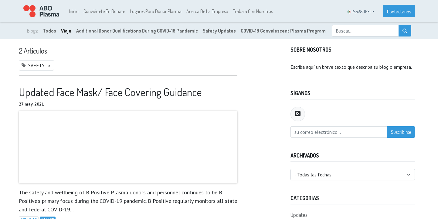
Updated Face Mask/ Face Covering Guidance (110, 92)
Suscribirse (401, 132)
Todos (49, 31)
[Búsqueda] (405, 30)
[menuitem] (73, 11)
